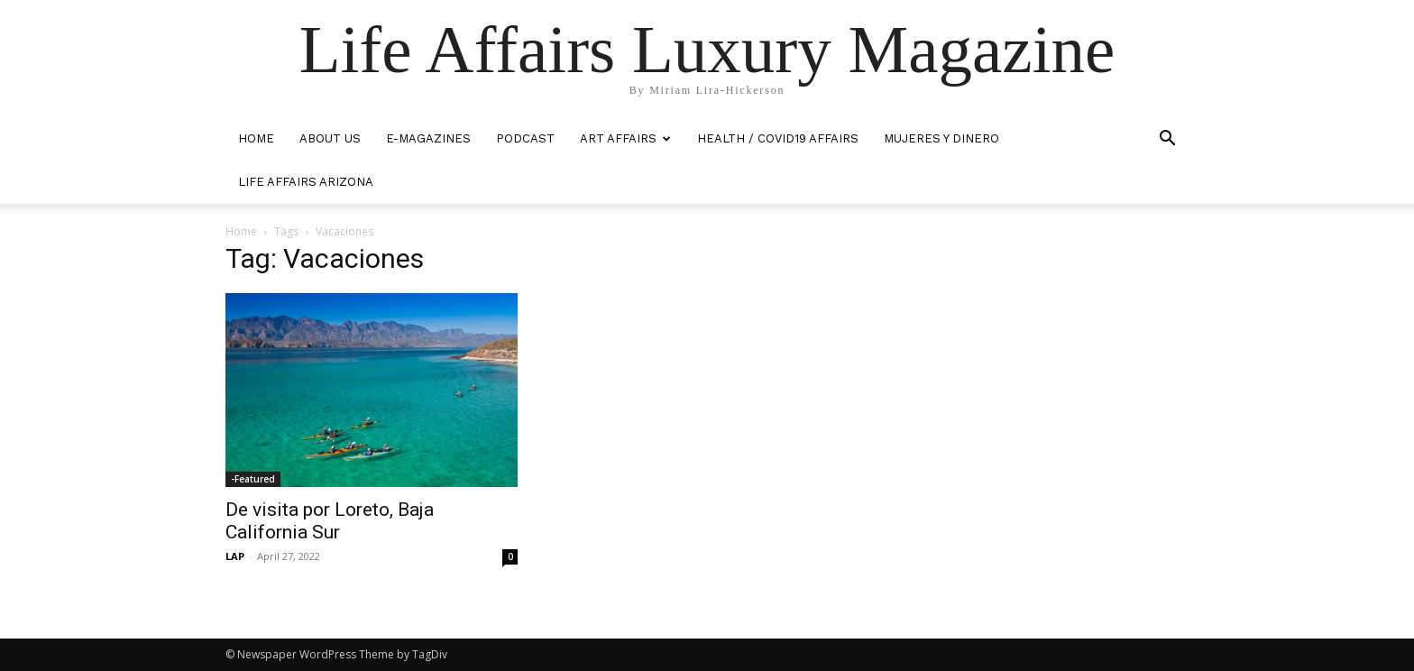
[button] (1167, 140)
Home (241, 231)
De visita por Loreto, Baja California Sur (329, 521)
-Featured (253, 479)
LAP (234, 556)
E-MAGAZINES (428, 138)
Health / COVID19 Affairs (777, 138)
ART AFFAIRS (625, 138)
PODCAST (525, 138)
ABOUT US (330, 138)
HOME (256, 138)
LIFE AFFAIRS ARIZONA (305, 181)
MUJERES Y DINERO (941, 138)
